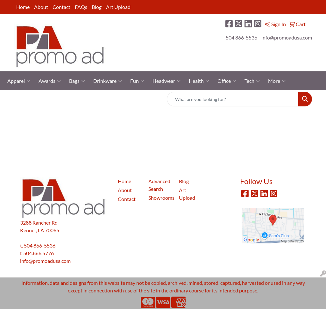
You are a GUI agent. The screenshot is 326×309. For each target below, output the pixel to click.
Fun (137, 81)
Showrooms (159, 198)
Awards (50, 81)
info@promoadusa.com (286, 37)
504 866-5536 (241, 37)
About (41, 7)
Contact (61, 7)
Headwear (166, 81)
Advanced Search (159, 185)
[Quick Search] (233, 99)
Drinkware (107, 81)
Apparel (18, 81)
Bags (77, 81)
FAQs (81, 7)
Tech (252, 81)
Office (226, 81)
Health (199, 81)
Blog (97, 7)
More (277, 81)
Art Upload (118, 7)
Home (23, 7)
